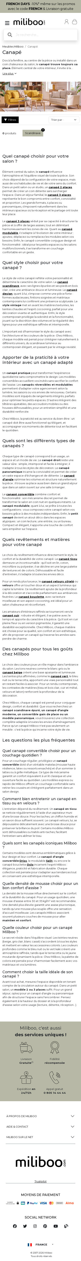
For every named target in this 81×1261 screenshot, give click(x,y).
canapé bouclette (31, 596)
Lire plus (9, 73)
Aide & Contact (17, 1126)
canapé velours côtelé (58, 581)
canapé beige (12, 672)
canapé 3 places (59, 194)
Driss (23, 860)
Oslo (30, 864)
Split (49, 860)
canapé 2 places (60, 187)
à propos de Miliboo (21, 1116)
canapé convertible (20, 494)
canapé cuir (10, 615)
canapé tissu (68, 558)
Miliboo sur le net (19, 1137)
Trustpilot (41, 1181)
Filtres (10, 119)
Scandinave (34, 132)
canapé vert (59, 676)
